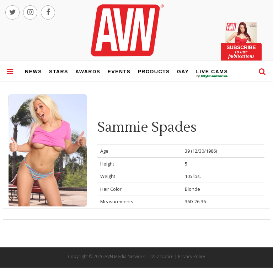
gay (183, 71)
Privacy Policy (191, 256)
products (154, 71)
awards (87, 71)
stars (58, 71)
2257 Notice (161, 256)
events (118, 71)
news (33, 71)
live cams (212, 76)
